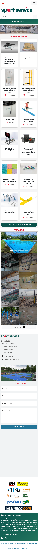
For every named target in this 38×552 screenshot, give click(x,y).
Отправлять (19, 427)
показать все (19, 327)
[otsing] (17, 17)
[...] (11, 250)
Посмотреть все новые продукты (19, 225)
